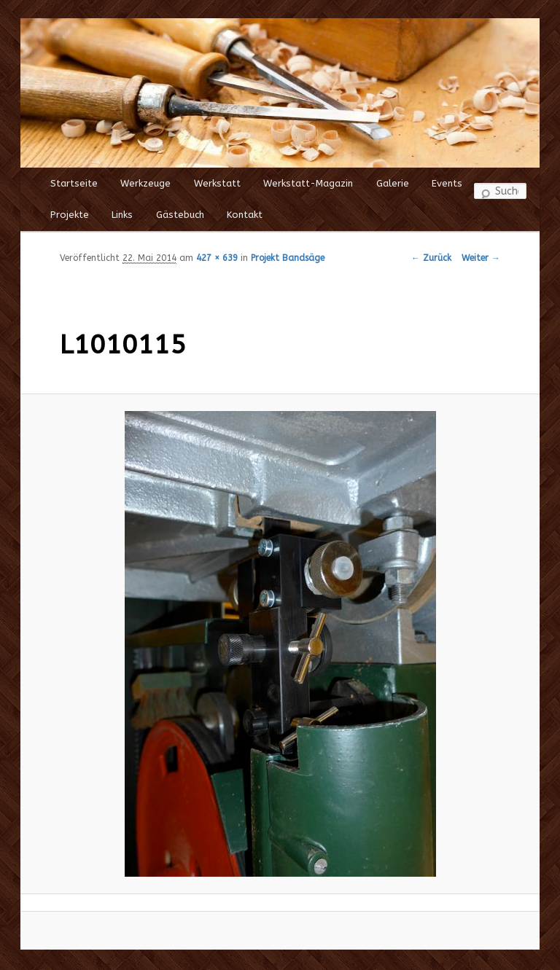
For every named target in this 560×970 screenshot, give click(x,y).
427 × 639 (217, 258)
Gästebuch (180, 214)
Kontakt (244, 214)
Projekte (69, 214)
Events (447, 183)
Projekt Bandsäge (287, 258)
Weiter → (481, 258)
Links (122, 214)
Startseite (74, 183)
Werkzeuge (145, 183)
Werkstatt (217, 183)
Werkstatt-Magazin (308, 183)
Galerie (392, 183)
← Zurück (431, 258)
